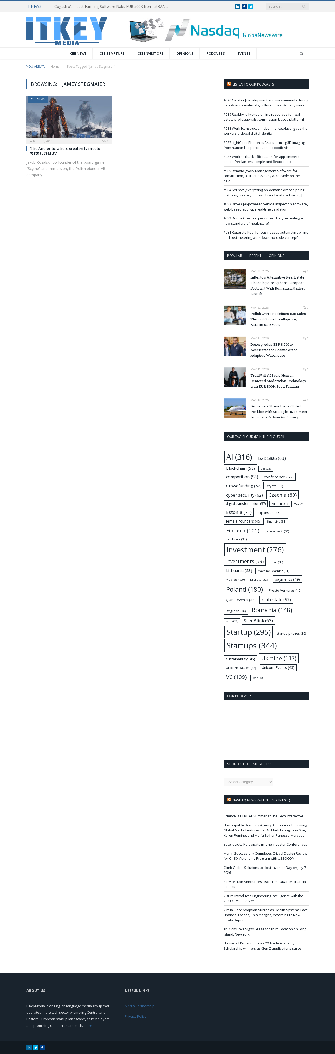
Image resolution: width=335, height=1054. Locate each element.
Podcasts (215, 53)
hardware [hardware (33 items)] (236, 539)
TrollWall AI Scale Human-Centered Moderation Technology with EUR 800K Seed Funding (278, 381)
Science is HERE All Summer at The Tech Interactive (263, 816)
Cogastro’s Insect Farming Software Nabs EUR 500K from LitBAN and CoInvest (114, 6)
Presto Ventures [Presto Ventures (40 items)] (285, 590)
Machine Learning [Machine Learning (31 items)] (273, 571)
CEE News (78, 53)
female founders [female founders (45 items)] (243, 521)
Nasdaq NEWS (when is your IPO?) (261, 800)
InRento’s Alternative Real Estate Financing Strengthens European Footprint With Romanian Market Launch (277, 285)
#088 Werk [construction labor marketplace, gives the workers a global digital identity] (266, 131)
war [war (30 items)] (258, 678)
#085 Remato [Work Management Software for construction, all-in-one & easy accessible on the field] (262, 175)
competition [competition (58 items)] (242, 477)
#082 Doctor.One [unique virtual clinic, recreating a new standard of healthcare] (263, 221)
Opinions (185, 53)
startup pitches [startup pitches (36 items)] (291, 633)
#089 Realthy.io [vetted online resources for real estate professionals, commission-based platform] (264, 117)
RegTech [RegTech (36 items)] (236, 611)
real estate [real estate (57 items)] (276, 600)
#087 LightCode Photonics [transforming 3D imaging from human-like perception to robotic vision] (264, 145)
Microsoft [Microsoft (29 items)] (259, 579)
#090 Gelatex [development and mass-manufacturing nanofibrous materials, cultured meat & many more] (266, 103)
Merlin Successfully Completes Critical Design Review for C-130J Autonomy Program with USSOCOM (265, 856)
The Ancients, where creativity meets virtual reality (65, 151)
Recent (255, 255)
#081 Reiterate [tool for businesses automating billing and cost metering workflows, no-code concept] (266, 235)
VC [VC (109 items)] (236, 677)
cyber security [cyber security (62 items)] (244, 495)
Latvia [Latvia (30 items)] (276, 562)
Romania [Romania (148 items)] (272, 610)
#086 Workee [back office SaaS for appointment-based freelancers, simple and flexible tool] (262, 159)
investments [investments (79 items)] (245, 561)
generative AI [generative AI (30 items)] (277, 531)
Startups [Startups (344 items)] (251, 645)
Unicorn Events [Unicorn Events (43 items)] (278, 667)
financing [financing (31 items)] (276, 521)
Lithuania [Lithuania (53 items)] (239, 570)
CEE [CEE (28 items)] (265, 469)
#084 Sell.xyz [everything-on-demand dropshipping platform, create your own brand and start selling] (264, 192)
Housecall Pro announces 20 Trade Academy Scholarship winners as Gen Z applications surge (262, 946)
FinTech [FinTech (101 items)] (242, 530)
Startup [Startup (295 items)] (248, 632)
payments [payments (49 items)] (287, 579)
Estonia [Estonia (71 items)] (239, 512)
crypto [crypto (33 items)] (275, 486)
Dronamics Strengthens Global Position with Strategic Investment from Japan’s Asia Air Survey (278, 412)
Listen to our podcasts (253, 84)
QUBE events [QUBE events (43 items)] (241, 599)
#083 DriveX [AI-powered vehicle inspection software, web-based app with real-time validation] (266, 207)
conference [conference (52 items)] (279, 476)
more (88, 1025)
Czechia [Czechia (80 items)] (283, 494)
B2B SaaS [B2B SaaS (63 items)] (272, 458)
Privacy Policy (135, 1016)
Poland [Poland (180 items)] (244, 589)
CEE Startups (112, 53)
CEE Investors (151, 53)
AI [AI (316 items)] (239, 457)
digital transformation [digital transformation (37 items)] (246, 503)
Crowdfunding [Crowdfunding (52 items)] (243, 485)
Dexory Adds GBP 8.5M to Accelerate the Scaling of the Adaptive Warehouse (274, 350)
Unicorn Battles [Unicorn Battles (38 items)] (241, 667)
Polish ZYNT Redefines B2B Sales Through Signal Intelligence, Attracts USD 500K (278, 319)
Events (244, 53)
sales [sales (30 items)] (232, 621)
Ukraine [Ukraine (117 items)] (279, 658)
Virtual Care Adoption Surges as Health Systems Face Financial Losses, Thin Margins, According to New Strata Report (266, 915)
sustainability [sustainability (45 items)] (240, 658)
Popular (234, 255)
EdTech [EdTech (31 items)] (279, 504)
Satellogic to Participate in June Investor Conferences (265, 844)
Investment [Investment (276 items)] (255, 549)
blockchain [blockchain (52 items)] (240, 468)
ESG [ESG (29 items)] (298, 504)
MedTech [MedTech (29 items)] (235, 579)
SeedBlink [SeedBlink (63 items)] (258, 620)
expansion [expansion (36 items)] (268, 513)
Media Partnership (139, 1006)
